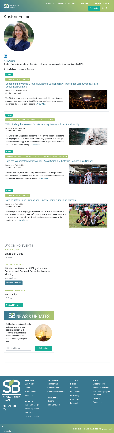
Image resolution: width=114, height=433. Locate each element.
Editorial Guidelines (101, 388)
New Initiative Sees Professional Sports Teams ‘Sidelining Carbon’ (40, 200)
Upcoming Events (32, 409)
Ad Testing (74, 395)
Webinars (29, 412)
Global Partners (54, 388)
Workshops (75, 391)
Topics (27, 388)
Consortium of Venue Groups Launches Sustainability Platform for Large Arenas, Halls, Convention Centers (51, 85)
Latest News (30, 384)
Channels (49, 3)
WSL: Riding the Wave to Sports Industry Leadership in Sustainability (42, 124)
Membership (52, 384)
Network (72, 3)
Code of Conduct (32, 416)
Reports (50, 401)
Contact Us (97, 402)
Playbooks (74, 399)
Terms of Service (8, 427)
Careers (96, 398)
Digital (98, 3)
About (106, 3)
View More (41, 104)
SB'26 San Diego (32, 405)
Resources (86, 3)
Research (74, 403)
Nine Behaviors (53, 405)
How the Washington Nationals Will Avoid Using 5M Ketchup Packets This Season (49, 161)
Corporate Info (99, 384)
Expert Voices (30, 391)
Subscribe (94, 8)
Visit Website (10, 61)
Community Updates (56, 391)
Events (61, 3)
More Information (13, 283)
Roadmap (74, 388)
